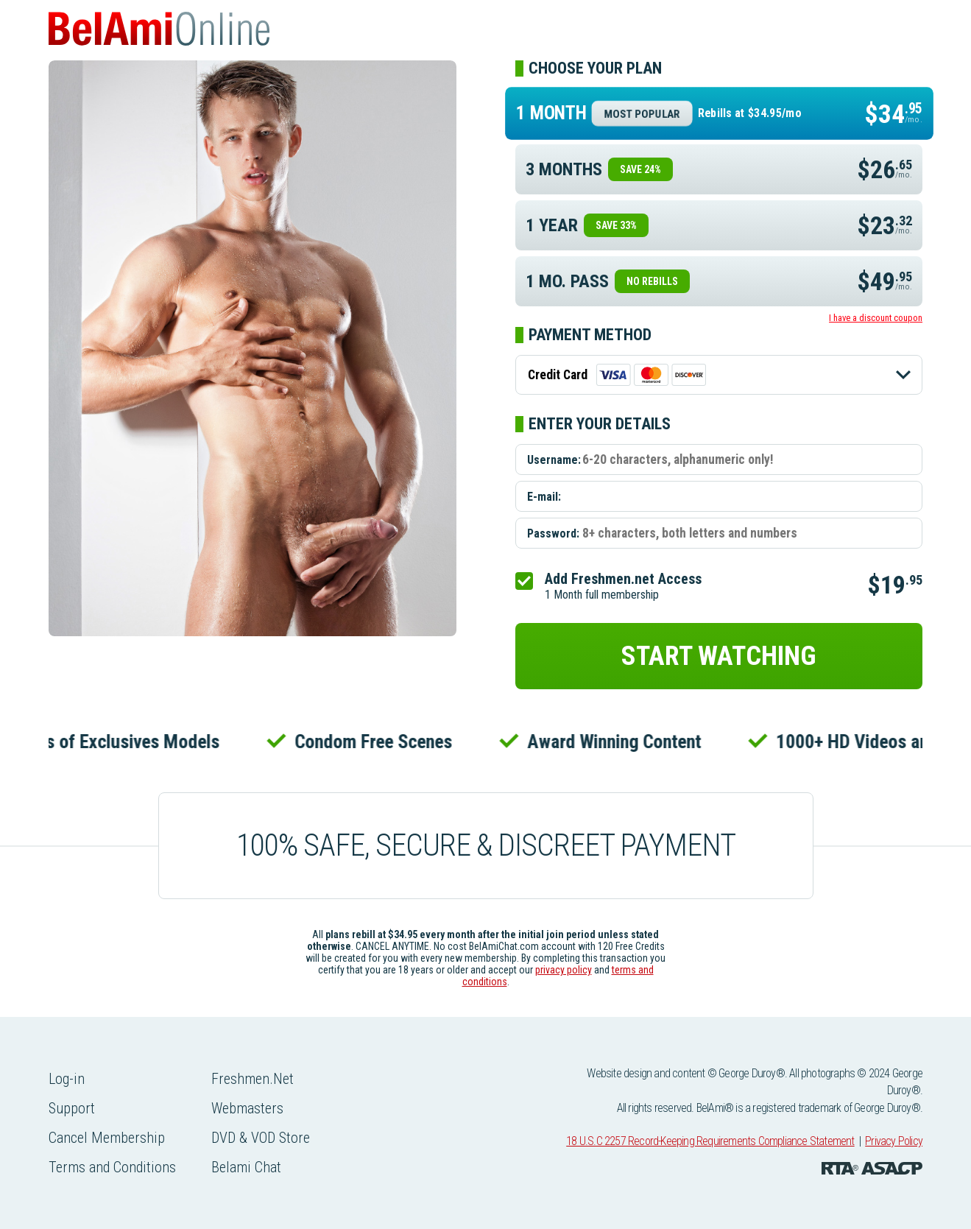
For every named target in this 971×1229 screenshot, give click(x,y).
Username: (554, 460)
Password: (553, 533)
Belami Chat (246, 1167)
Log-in (67, 1079)
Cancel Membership (107, 1138)
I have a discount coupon (875, 317)
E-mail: (544, 497)
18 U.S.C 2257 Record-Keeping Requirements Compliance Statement (710, 1141)
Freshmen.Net (252, 1079)
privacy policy (563, 970)
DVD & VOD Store (260, 1138)
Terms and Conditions (112, 1167)
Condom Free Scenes (377, 741)
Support (72, 1108)
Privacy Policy (893, 1141)
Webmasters (247, 1108)
